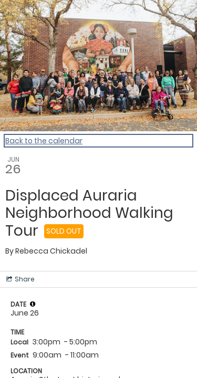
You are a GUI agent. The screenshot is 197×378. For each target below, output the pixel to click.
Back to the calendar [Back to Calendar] (43, 140)
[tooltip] (32, 304)
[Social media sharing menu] (19, 279)
